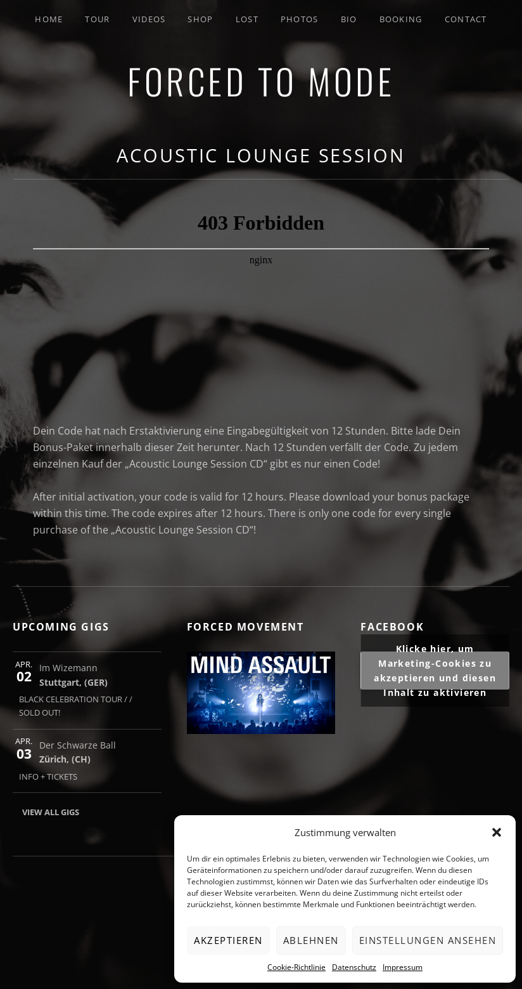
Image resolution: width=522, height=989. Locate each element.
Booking (401, 19)
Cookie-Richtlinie (296, 967)
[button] (496, 832)
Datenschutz (354, 967)
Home (49, 19)
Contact (466, 19)
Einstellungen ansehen (428, 940)
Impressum (403, 967)
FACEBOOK (392, 627)
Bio (349, 19)
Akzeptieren (228, 940)
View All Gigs (50, 812)
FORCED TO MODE (261, 81)
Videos (149, 19)
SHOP (200, 19)
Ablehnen (311, 940)
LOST (247, 19)
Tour (97, 19)
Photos (300, 19)
